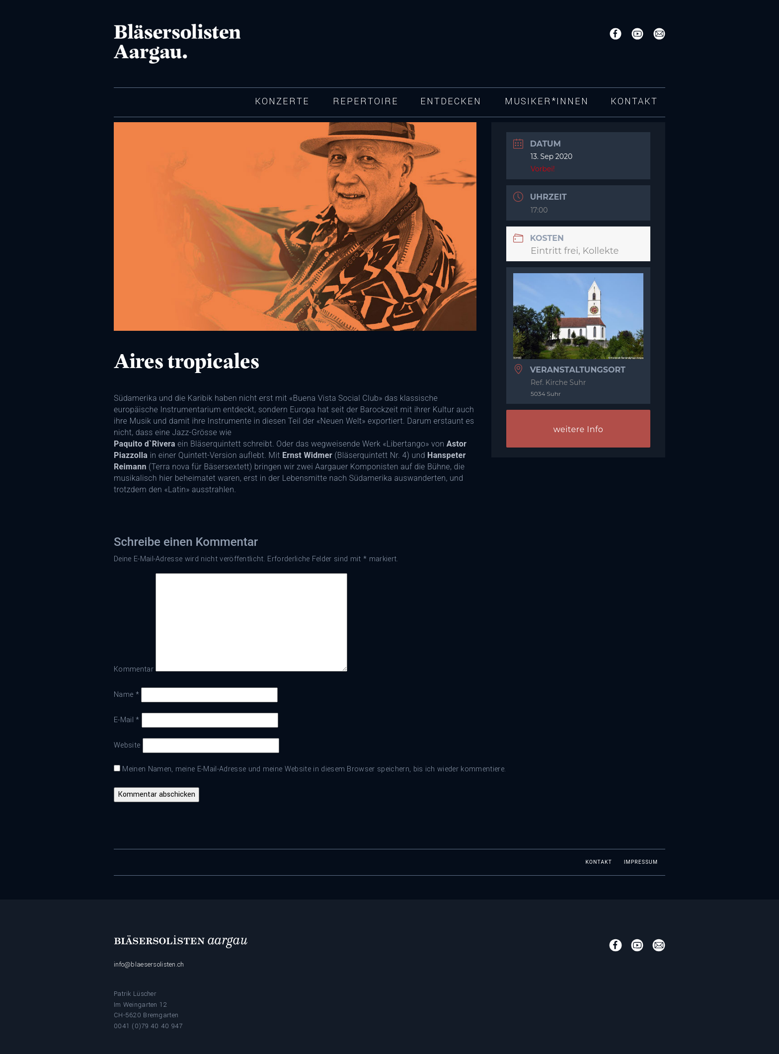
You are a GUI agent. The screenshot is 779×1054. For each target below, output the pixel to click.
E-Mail (127, 720)
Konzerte (282, 101)
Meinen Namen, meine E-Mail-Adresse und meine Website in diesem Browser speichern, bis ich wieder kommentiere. (314, 769)
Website (127, 745)
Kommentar (134, 669)
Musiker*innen (547, 101)
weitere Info (578, 429)
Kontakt (634, 101)
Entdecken (450, 101)
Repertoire (365, 101)
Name (126, 694)
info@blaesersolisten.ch (149, 964)
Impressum (641, 862)
